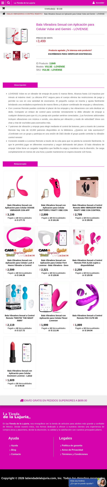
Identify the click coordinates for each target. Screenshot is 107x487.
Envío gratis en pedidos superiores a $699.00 (55, 400)
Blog (13, 450)
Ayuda (14, 445)
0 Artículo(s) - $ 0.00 (53, 9)
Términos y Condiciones (75, 454)
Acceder (100, 3)
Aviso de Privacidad (72, 450)
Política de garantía (72, 445)
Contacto (16, 454)
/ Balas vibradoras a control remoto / (24, 14)
